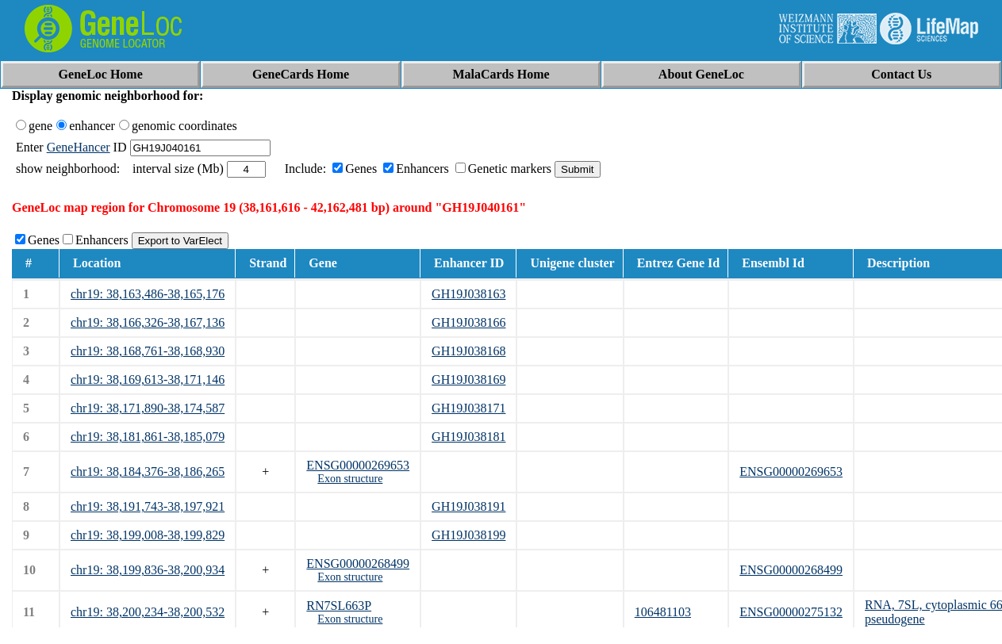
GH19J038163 (468, 294)
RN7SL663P (338, 605)
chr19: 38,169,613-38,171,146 (148, 379)
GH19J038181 (468, 436)
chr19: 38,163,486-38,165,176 (148, 294)
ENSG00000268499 (357, 563)
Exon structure (349, 479)
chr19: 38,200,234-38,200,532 (148, 612)
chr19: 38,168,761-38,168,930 (148, 351)
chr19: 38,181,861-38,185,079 (148, 436)
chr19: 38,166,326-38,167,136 (148, 322)
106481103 (663, 612)
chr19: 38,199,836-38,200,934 (148, 570)
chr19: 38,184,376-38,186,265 (148, 471)
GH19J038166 (468, 322)
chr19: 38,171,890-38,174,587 (148, 408)
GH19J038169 (468, 379)
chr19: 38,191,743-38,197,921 (148, 506)
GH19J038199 (468, 535)
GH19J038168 (468, 351)
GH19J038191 (468, 506)
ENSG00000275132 (791, 612)
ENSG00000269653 (357, 465)
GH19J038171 (468, 408)
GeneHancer (78, 147)
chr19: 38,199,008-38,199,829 (148, 535)
